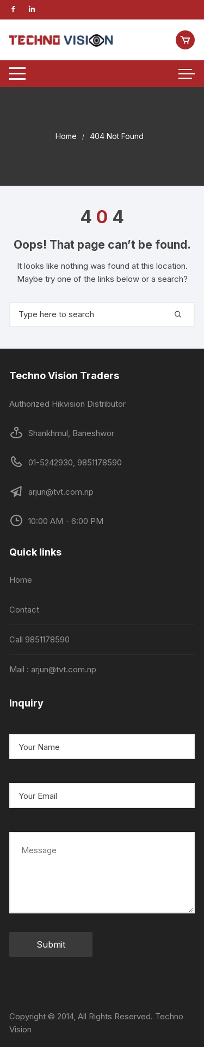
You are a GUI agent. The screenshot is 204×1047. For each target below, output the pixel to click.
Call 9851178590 (39, 639)
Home (20, 580)
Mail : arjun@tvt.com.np (52, 669)
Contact (24, 609)
